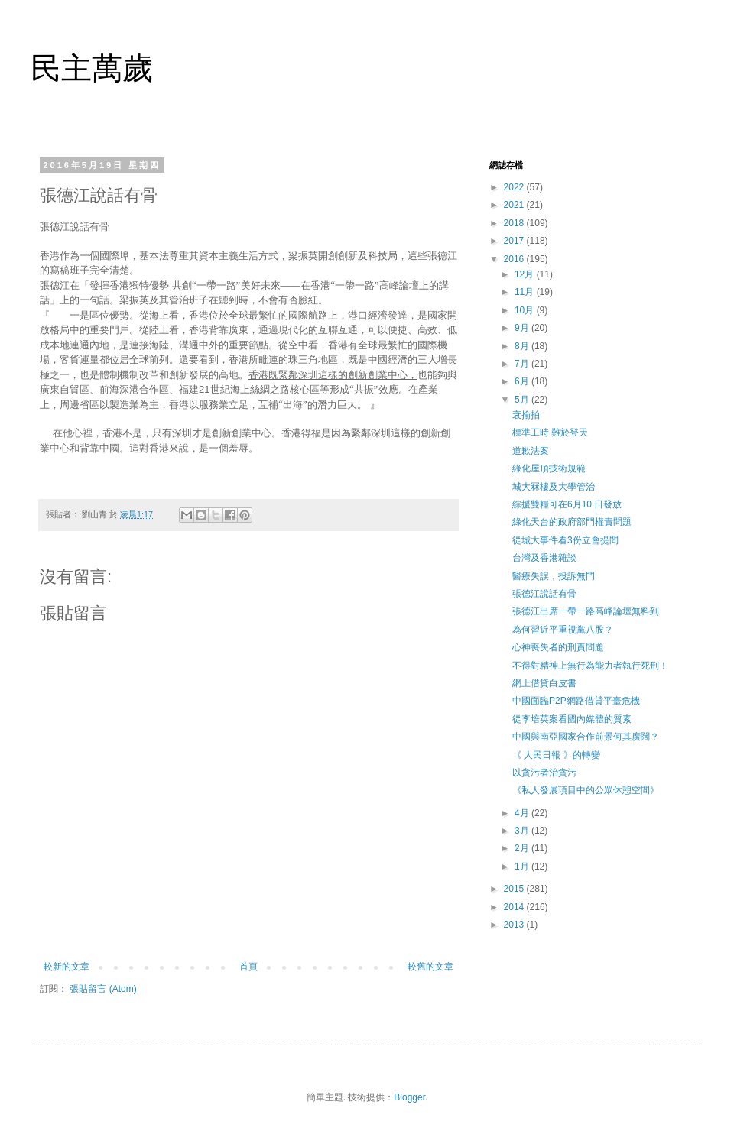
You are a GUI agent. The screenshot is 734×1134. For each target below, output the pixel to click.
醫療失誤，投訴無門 (553, 576)
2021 (515, 204)
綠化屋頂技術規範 (549, 468)
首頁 (248, 966)
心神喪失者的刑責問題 (558, 647)
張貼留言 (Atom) (103, 988)
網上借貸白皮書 (544, 683)
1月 (523, 866)
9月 (523, 327)
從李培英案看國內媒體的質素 (572, 719)
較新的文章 (66, 966)
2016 (515, 259)
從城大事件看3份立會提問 (565, 540)
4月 (523, 813)
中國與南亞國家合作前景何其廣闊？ (585, 736)
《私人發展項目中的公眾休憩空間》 (585, 790)
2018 (515, 223)
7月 (523, 363)
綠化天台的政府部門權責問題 (572, 522)
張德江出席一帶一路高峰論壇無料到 (585, 611)
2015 (515, 888)
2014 (515, 907)
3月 (523, 830)
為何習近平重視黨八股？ (562, 629)
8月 (523, 346)
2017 (515, 240)
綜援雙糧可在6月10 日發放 (567, 504)
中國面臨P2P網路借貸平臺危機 (576, 700)
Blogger (409, 1097)
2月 (523, 848)
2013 (515, 924)
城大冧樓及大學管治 (553, 486)
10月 (526, 310)
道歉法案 (530, 451)
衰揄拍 (526, 415)
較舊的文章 (430, 966)
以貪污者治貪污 (544, 772)
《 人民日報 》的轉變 (556, 755)
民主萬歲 (92, 68)
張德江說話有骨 (544, 593)
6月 (523, 381)
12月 (526, 274)
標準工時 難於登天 (550, 432)
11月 (526, 292)
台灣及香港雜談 (544, 557)
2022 (515, 187)
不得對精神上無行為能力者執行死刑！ (590, 665)
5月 (523, 399)
